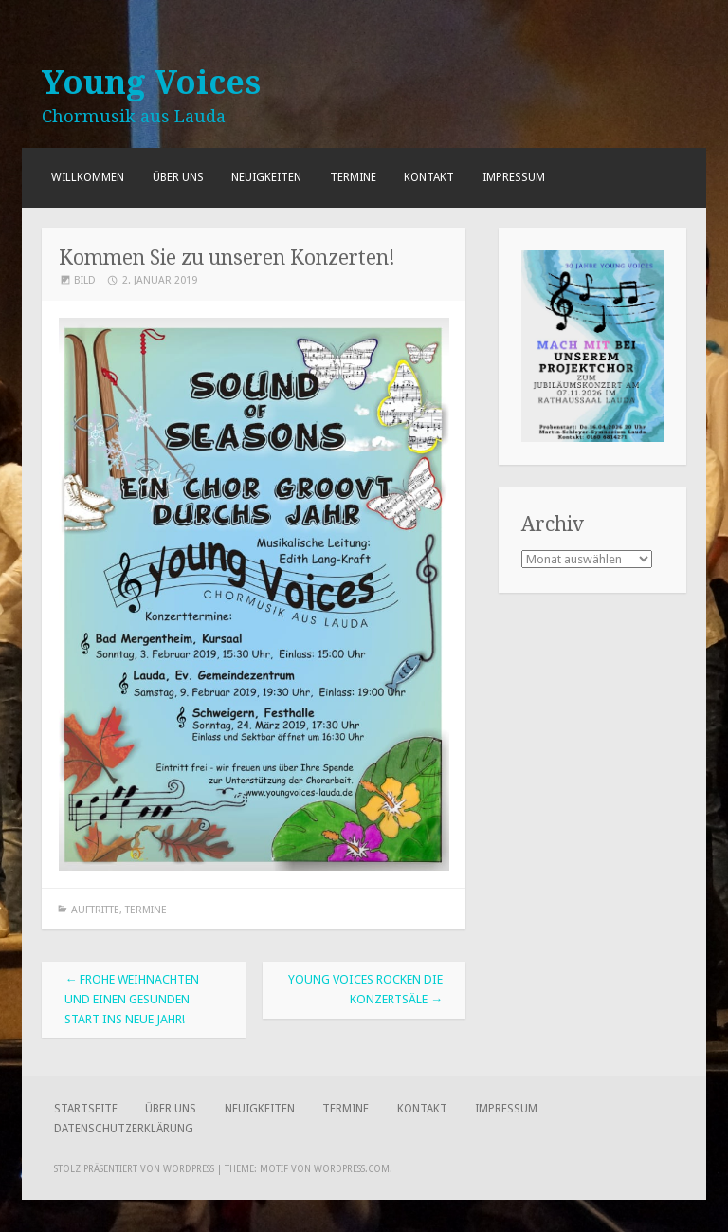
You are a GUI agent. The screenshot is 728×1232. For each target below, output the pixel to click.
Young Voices (151, 82)
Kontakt (429, 177)
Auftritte (95, 910)
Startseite (86, 1108)
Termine (353, 177)
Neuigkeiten (266, 177)
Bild (85, 280)
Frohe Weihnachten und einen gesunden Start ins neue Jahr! (131, 999)
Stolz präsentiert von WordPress (134, 1169)
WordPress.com (352, 1169)
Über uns (178, 177)
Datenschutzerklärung (123, 1128)
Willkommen (87, 177)
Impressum (513, 177)
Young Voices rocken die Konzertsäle (365, 989)
